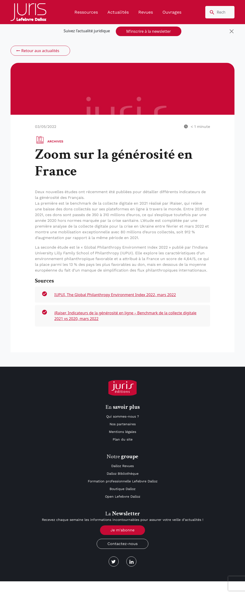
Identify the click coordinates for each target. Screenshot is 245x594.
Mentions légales (122, 432)
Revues (145, 12)
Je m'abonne (122, 530)
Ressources (86, 12)
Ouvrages (171, 12)
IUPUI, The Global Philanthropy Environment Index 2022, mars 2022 (115, 294)
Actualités (118, 12)
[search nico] (219, 12)
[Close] (231, 31)
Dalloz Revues (122, 466)
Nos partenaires (123, 424)
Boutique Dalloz (122, 489)
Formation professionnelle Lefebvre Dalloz (122, 481)
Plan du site (123, 439)
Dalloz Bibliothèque (123, 473)
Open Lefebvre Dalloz (122, 496)
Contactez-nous (122, 543)
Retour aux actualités (37, 51)
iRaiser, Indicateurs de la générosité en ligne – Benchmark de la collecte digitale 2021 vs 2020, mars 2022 (125, 315)
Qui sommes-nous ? (122, 416)
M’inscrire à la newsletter (148, 31)
